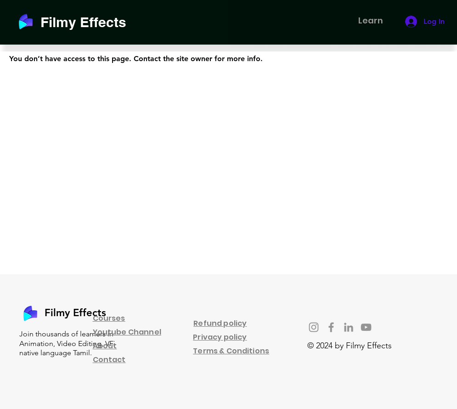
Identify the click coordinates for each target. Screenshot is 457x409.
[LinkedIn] (348, 327)
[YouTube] (366, 327)
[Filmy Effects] (88, 21)
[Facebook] (331, 327)
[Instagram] (313, 327)
